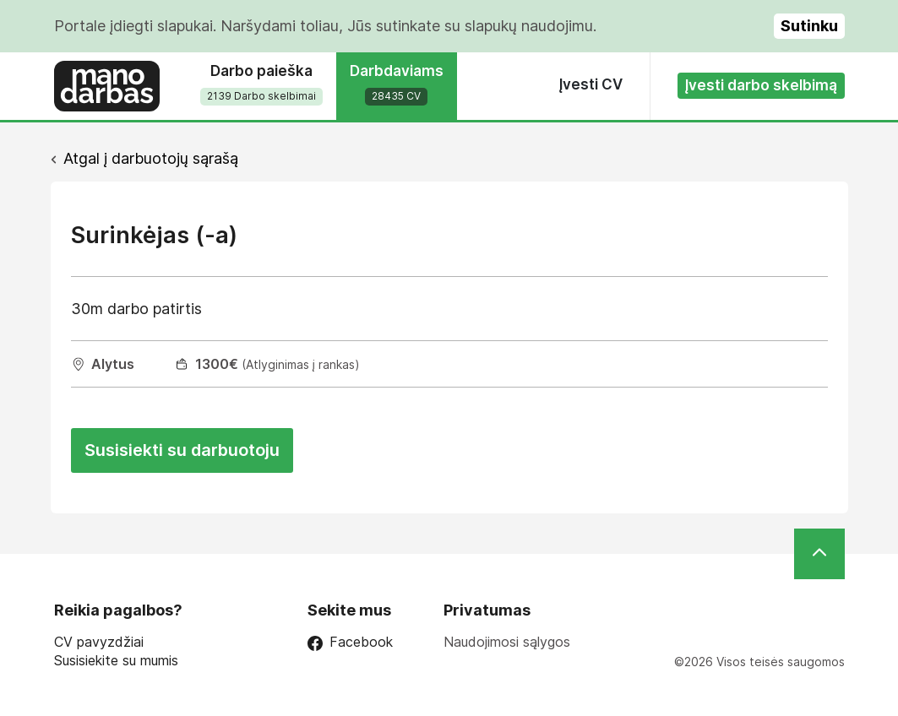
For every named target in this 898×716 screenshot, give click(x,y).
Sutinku (809, 26)
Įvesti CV (591, 84)
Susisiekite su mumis (116, 661)
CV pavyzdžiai (99, 642)
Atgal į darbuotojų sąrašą (150, 158)
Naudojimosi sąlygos (507, 641)
